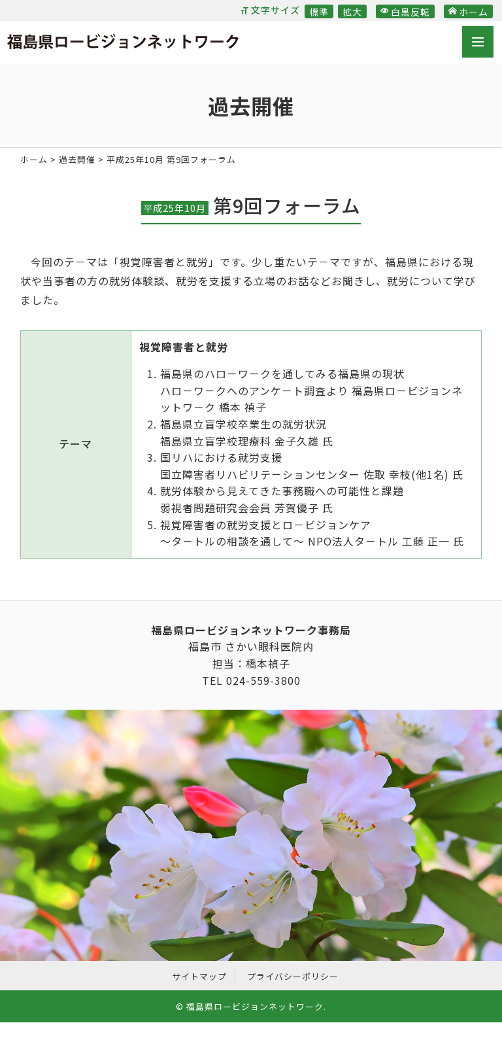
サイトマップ (199, 976)
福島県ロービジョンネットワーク (123, 43)
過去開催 (77, 159)
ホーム (468, 11)
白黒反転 (405, 11)
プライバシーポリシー (293, 976)
